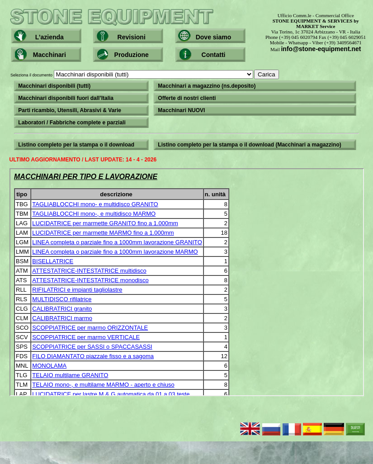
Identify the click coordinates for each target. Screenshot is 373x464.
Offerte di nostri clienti (187, 98)
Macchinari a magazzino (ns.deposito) (206, 86)
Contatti (214, 54)
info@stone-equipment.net (321, 48)
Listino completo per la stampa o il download (76, 145)
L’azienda (49, 37)
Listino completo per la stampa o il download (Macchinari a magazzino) (249, 145)
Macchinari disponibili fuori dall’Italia (65, 98)
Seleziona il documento (144, 75)
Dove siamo (213, 37)
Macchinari (49, 54)
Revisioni (132, 37)
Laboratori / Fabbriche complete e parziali (71, 122)
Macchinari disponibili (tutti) (54, 86)
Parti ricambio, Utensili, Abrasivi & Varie (69, 110)
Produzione (131, 54)
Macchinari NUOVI (181, 110)
